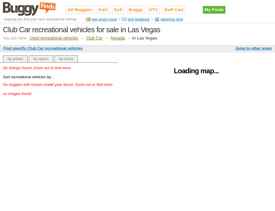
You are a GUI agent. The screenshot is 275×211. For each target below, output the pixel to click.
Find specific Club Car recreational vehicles (42, 48)
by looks (66, 59)
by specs (41, 59)
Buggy (136, 9)
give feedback (139, 19)
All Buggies (80, 9)
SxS (118, 9)
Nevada (118, 38)
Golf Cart (174, 9)
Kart (103, 9)
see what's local (104, 19)
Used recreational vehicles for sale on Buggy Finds (30, 8)
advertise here (172, 19)
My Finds (214, 9)
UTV (153, 9)
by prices (15, 59)
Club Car (94, 38)
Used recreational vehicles (54, 38)
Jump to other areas (253, 48)
